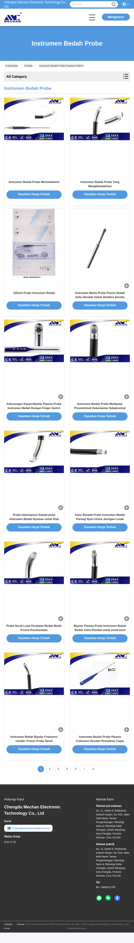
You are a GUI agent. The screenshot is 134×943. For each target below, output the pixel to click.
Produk (28, 65)
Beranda (12, 65)
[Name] (113, 4)
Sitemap (20, 935)
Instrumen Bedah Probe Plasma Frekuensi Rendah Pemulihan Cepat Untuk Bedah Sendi (100, 751)
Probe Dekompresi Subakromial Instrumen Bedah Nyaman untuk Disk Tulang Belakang (34, 526)
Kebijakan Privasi (8, 937)
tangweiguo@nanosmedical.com (28, 839)
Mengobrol (116, 17)
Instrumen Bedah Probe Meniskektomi (34, 183)
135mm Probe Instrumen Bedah (34, 296)
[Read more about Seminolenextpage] (84, 779)
